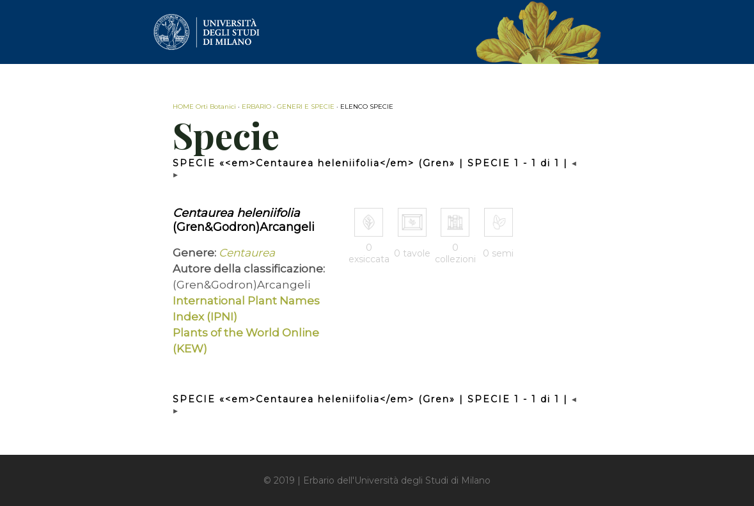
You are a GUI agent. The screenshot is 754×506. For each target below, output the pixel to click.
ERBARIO (256, 106)
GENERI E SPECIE (305, 106)
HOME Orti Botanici (204, 106)
